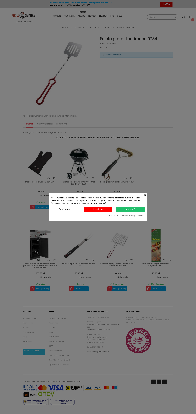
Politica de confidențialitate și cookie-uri (127, 215)
